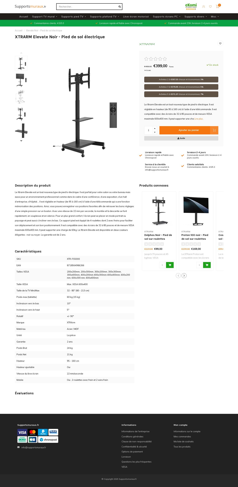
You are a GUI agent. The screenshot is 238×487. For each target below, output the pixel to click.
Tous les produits (182, 446)
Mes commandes (182, 436)
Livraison (126, 456)
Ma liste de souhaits (184, 441)
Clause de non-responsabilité (137, 441)
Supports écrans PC (165, 16)
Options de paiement (132, 451)
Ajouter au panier (198, 130)
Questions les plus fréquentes (136, 461)
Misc (213, 16)
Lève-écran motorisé (136, 16)
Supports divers (194, 16)
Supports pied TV (72, 16)
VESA (124, 466)
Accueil (23, 16)
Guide (181, 138)
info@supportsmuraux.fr (34, 447)
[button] (24, 53)
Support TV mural (43, 16)
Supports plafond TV (103, 16)
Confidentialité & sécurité (134, 446)
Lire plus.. (199, 118)
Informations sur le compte (187, 431)
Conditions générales (132, 436)
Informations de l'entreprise (136, 431)
